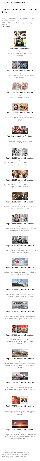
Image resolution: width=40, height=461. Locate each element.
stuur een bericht (6, 26)
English (32, 2)
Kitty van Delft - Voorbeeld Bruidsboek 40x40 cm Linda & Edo (15, 3)
